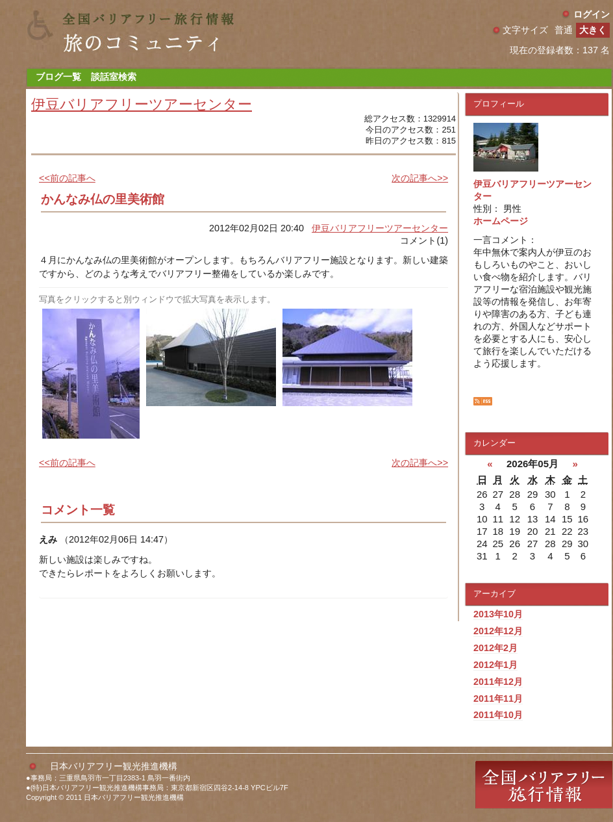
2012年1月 (495, 665)
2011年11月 (498, 698)
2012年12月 (498, 631)
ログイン (591, 14)
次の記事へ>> (420, 178)
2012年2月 (495, 648)
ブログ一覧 (58, 76)
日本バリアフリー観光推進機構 (113, 766)
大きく (593, 30)
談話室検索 (113, 76)
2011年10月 (498, 715)
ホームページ (500, 221)
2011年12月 (498, 681)
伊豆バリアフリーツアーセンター (141, 104)
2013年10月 (498, 614)
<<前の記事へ (67, 178)
